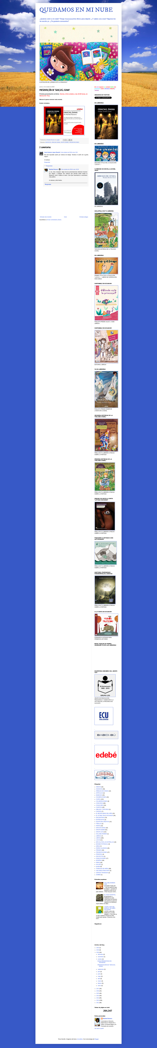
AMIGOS (98, 787)
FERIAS (98, 825)
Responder (47, 162)
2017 (97, 988)
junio (99, 974)
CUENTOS (99, 807)
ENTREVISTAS (100, 819)
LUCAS (98, 840)
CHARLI (98, 799)
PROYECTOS (100, 856)
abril (99, 978)
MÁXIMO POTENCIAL (102, 844)
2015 (97, 993)
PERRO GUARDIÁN (101, 848)
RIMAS (98, 862)
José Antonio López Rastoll (52, 152)
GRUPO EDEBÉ (65, 142)
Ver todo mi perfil (99, 1028)
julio (99, 971)
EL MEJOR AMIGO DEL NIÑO (104, 813)
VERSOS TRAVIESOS (102, 872)
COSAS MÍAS (100, 805)
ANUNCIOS (48, 142)
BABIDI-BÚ (99, 795)
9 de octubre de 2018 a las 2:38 (69, 152)
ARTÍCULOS (99, 793)
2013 (97, 998)
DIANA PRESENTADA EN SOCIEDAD (104, 961)
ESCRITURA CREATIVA (102, 821)
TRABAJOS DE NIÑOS (102, 868)
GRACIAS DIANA (56, 142)
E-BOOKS (99, 811)
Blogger (97, 1039)
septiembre (101, 969)
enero (99, 985)
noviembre (101, 956)
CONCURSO (99, 803)
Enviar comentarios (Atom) (54, 219)
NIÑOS (98, 846)
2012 (97, 1000)
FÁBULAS (99, 823)
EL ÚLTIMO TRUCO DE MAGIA (104, 815)
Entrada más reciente (45, 217)
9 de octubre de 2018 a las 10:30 (70, 169)
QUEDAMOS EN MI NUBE (76, 10)
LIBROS (98, 838)
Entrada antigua (84, 217)
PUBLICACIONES (101, 858)
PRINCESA (99, 854)
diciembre (100, 954)
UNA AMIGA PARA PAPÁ (102, 870)
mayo (99, 976)
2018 (97, 952)
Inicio (65, 217)
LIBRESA (98, 836)
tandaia (98, 866)
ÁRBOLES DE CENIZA (102, 791)
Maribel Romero (53, 169)
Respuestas (49, 166)
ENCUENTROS (100, 817)
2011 (97, 1002)
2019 (97, 950)
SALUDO (98, 864)
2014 (97, 995)
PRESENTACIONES (74, 142)
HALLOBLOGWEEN (101, 834)
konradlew (80, 1039)
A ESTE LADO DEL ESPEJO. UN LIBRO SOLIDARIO (109, 908)
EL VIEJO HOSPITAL (110, 895)
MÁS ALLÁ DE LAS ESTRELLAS (105, 842)
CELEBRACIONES (101, 797)
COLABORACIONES (101, 801)
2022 (97, 947)
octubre (100, 959)
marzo (100, 981)
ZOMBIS (98, 874)
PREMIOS (99, 850)
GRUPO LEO (99, 832)
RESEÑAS (99, 860)
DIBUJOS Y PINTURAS (102, 809)
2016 (97, 991)
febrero (100, 983)
